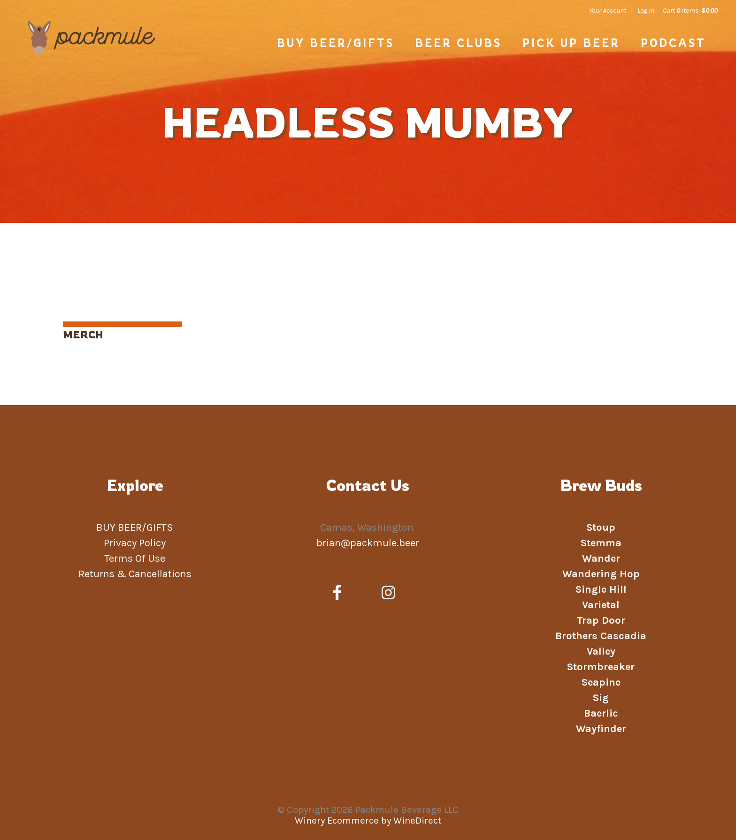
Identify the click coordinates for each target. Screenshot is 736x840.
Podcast (673, 43)
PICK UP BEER (571, 43)
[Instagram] (388, 593)
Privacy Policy (135, 543)
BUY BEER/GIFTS (335, 43)
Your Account (607, 10)
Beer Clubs (458, 43)
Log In (645, 10)
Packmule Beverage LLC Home (91, 52)
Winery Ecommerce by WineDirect (368, 820)
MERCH (83, 334)
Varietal (601, 605)
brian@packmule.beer (369, 543)
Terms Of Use (134, 558)
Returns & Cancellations (135, 574)
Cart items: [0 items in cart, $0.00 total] (690, 10)
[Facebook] (337, 593)
